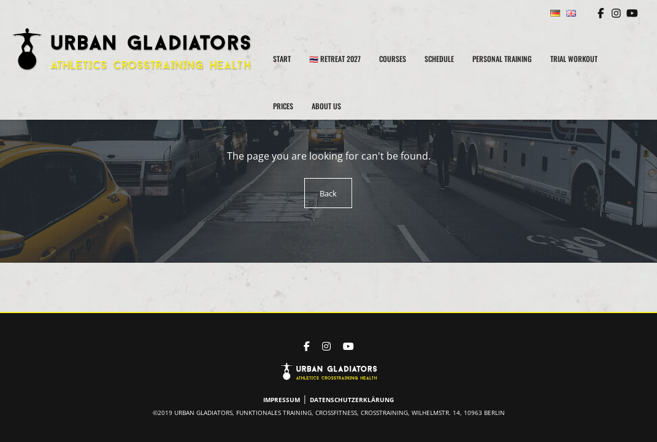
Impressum (283, 399)
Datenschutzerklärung (351, 399)
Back (328, 193)
